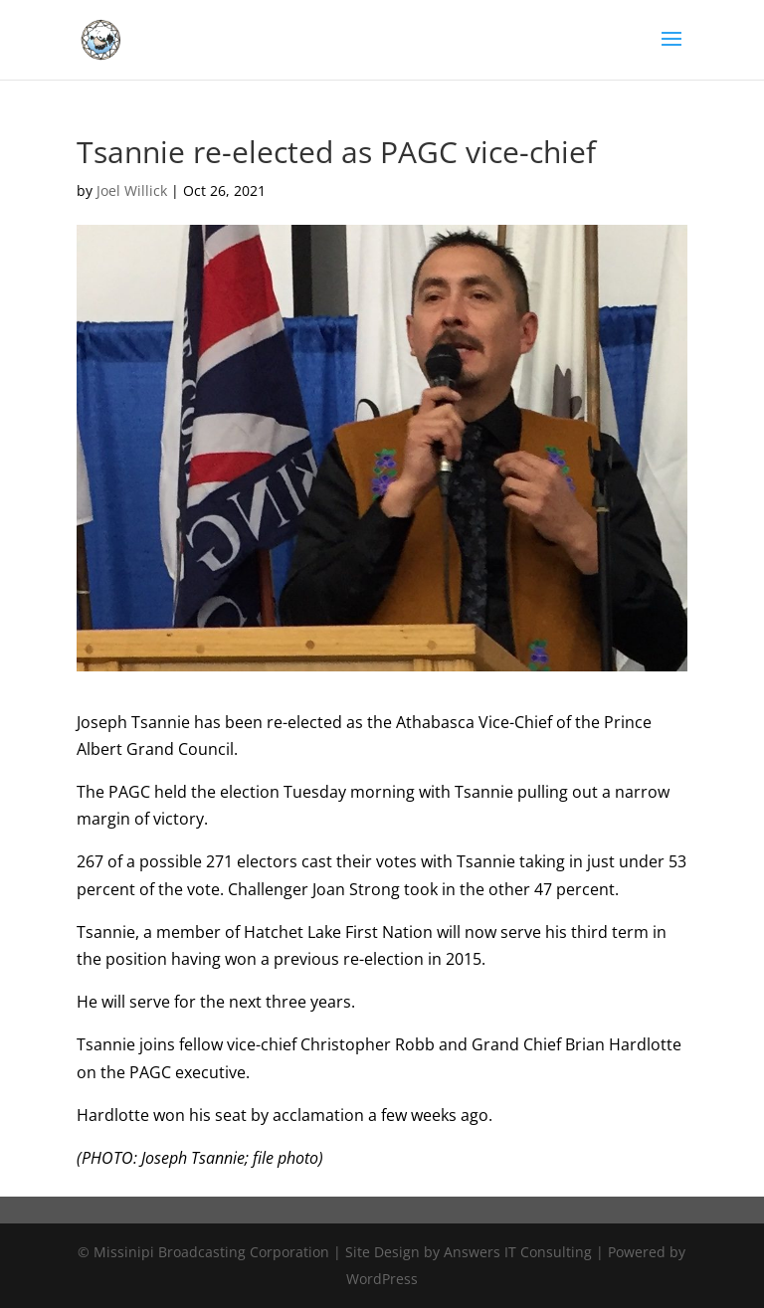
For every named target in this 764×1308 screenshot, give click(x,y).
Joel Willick (131, 190)
